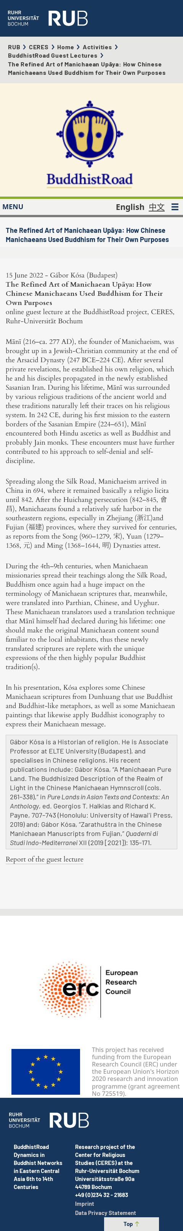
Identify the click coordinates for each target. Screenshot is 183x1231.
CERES (39, 46)
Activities (97, 46)
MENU (12, 206)
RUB (14, 46)
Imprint (84, 1203)
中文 (157, 206)
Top (132, 1223)
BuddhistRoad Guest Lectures (53, 55)
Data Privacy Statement (105, 1212)
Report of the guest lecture (44, 859)
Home (65, 46)
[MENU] (175, 207)
